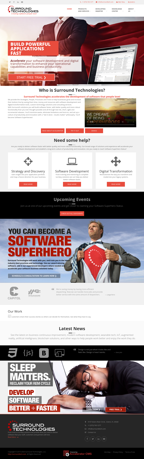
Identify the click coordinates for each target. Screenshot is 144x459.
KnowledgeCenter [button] (117, 10)
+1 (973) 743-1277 (86, 2)
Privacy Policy (118, 452)
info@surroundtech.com (104, 2)
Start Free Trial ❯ (31, 77)
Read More (28, 184)
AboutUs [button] (131, 10)
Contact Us (90, 432)
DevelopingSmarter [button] (101, 10)
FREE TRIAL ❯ (115, 409)
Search (131, 2)
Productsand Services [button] (83, 10)
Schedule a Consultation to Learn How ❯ (34, 276)
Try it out (75, 131)
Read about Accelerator (52, 131)
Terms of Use (130, 452)
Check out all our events (72, 213)
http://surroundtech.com (17, 454)
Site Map (107, 452)
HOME (69, 9)
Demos (94, 131)
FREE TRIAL (120, 2)
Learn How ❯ (93, 409)
